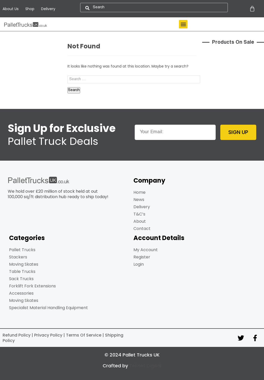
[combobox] (154, 7)
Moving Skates (23, 264)
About (139, 221)
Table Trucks (22, 271)
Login (138, 264)
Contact (141, 229)
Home (139, 192)
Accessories (21, 293)
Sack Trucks (21, 279)
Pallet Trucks (22, 250)
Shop (29, 8)
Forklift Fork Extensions (32, 286)
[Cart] (252, 9)
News (138, 200)
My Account (145, 250)
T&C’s (139, 214)
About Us (11, 8)
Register (141, 257)
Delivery (48, 8)
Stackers (18, 257)
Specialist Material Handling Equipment (48, 308)
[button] (183, 24)
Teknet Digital (145, 365)
